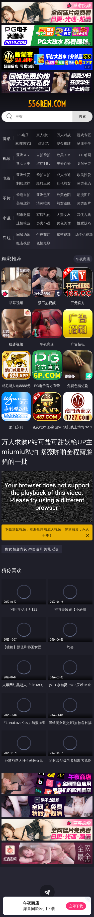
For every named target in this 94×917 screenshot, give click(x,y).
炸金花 (43, 143)
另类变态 (84, 183)
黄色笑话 (64, 223)
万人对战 (64, 134)
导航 (7, 238)
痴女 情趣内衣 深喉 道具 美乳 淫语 (32, 549)
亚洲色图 (43, 194)
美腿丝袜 (23, 203)
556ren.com (47, 104)
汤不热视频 (84, 234)
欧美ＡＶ (64, 154)
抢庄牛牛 (84, 143)
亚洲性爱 (23, 174)
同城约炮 (23, 234)
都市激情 (23, 214)
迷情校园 (23, 223)
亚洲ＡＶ (23, 154)
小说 (7, 218)
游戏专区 (84, 134)
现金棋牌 (64, 143)
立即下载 (76, 906)
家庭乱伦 (43, 214)
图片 (7, 198)
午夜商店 (43, 234)
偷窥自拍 (23, 194)
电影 (7, 178)
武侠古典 (84, 214)
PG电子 (23, 134)
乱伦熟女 (64, 183)
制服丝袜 (23, 183)
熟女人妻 (23, 163)
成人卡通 (64, 174)
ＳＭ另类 (84, 163)
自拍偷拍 (43, 154)
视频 (7, 158)
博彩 (7, 138)
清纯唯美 (43, 203)
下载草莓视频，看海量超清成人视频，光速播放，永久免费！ (47, 532)
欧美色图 (64, 194)
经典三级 (43, 183)
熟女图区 (64, 203)
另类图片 (84, 203)
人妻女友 (64, 214)
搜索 (82, 116)
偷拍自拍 (43, 174)
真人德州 (43, 134)
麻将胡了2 (23, 143)
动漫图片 (84, 194)
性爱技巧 (84, 223)
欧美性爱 (84, 174)
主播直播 (64, 163)
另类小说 (43, 223)
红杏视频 (23, 243)
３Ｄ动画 (84, 154)
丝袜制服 (43, 163)
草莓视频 (64, 234)
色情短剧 (43, 243)
